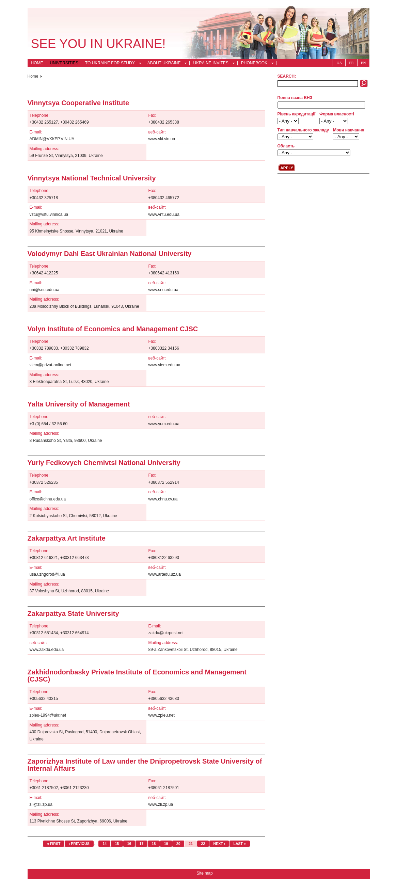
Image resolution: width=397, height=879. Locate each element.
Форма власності (336, 114)
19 (166, 844)
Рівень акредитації (296, 114)
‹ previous (79, 844)
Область (286, 146)
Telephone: (40, 115)
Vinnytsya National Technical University (92, 178)
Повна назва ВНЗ (295, 97)
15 (117, 844)
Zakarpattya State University (73, 613)
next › (219, 844)
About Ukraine (165, 64)
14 (104, 844)
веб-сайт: (157, 132)
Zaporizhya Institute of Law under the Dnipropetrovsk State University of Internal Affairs (145, 764)
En (363, 63)
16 (129, 844)
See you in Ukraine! (98, 44)
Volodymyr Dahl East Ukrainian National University (110, 253)
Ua (339, 63)
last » (240, 844)
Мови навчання (348, 130)
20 (178, 844)
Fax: (152, 115)
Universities (64, 63)
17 (142, 844)
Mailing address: (44, 148)
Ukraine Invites (212, 64)
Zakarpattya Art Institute (67, 538)
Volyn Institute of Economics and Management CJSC (113, 329)
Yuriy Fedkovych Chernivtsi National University (104, 462)
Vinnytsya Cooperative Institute (78, 103)
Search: (286, 76)
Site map (204, 873)
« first (53, 844)
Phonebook (255, 64)
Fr (351, 63)
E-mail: (36, 132)
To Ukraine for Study (111, 64)
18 (154, 844)
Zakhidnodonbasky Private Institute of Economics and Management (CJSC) (137, 675)
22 (203, 844)
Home (37, 63)
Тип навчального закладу (303, 130)
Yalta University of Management (79, 404)
